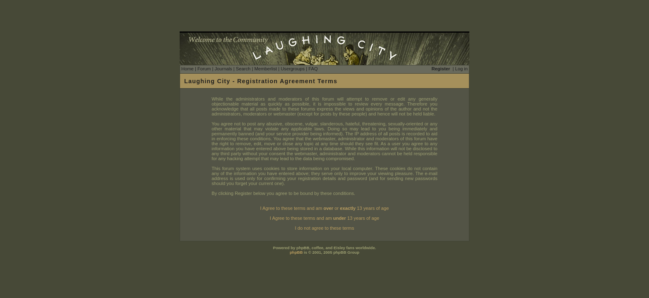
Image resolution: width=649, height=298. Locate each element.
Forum (204, 68)
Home (187, 68)
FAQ (312, 68)
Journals (223, 68)
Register (441, 68)
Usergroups (293, 68)
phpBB (296, 252)
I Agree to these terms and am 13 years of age (324, 218)
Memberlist (265, 68)
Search (243, 68)
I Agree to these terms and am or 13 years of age (324, 208)
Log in (461, 68)
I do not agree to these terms (324, 228)
